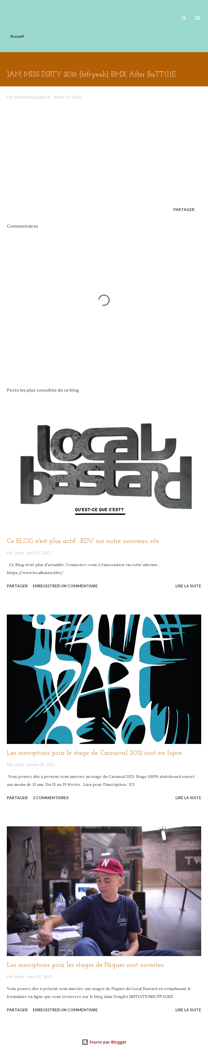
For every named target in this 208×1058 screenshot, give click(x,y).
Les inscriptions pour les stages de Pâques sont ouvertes (85, 965)
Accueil (17, 36)
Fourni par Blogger (104, 1042)
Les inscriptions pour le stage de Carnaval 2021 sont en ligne (94, 753)
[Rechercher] (184, 10)
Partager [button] (183, 209)
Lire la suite (188, 585)
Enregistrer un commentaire (65, 585)
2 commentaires (51, 797)
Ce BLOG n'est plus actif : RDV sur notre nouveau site (83, 541)
